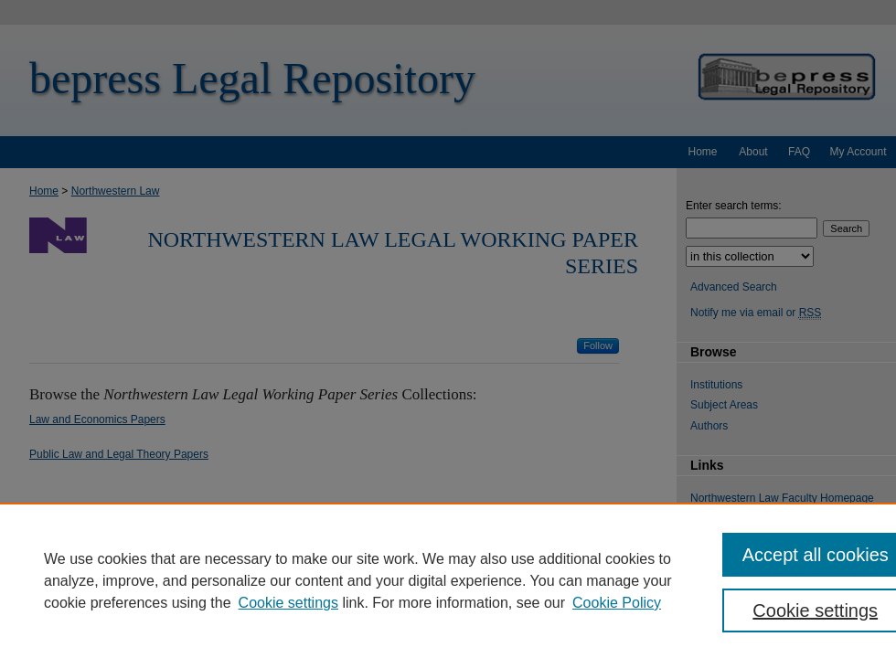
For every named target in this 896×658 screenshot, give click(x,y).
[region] (448, 580)
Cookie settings (288, 602)
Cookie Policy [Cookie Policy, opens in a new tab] (616, 602)
